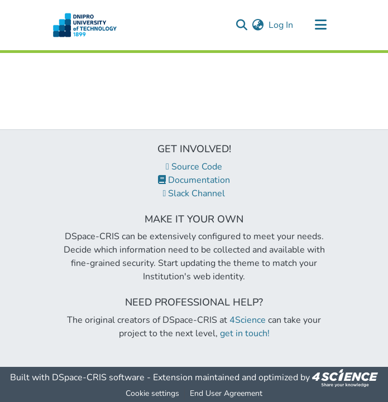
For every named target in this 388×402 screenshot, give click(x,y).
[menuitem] (258, 25)
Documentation (194, 180)
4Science (247, 320)
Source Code (194, 167)
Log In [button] (281, 25)
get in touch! (245, 333)
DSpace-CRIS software (98, 377)
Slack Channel (194, 193)
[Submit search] (242, 25)
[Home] (85, 25)
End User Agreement (226, 393)
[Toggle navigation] (321, 25)
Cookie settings (152, 393)
